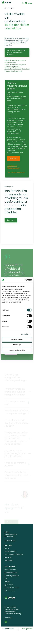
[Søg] (23, 3)
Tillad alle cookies (17, 339)
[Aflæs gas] (27, 629)
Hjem (6, 8)
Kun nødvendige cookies (17, 350)
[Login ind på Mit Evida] (26, 3)
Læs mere (13, 158)
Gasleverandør (10, 569)
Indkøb (7, 582)
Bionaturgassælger (12, 576)
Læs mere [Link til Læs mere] (11, 224)
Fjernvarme (9, 585)
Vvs (6, 579)
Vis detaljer (24, 334)
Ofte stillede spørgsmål (16, 172)
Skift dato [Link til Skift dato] (11, 359)
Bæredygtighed (10, 551)
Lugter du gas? (8, 628)
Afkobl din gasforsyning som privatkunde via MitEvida (16, 53)
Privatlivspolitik (10, 607)
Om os (7, 548)
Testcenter (9, 560)
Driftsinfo (8, 618)
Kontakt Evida (10, 541)
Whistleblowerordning (13, 614)
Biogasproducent (11, 572)
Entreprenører (10, 591)
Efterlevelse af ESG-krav (14, 554)
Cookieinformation (11, 609)
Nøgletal (8, 557)
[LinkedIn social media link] (6, 622)
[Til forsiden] (6, 2)
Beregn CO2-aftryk (12, 588)
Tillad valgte (17, 344)
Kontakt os (11, 522)
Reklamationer (10, 611)
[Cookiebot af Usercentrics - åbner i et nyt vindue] (24, 280)
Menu (30, 3)
